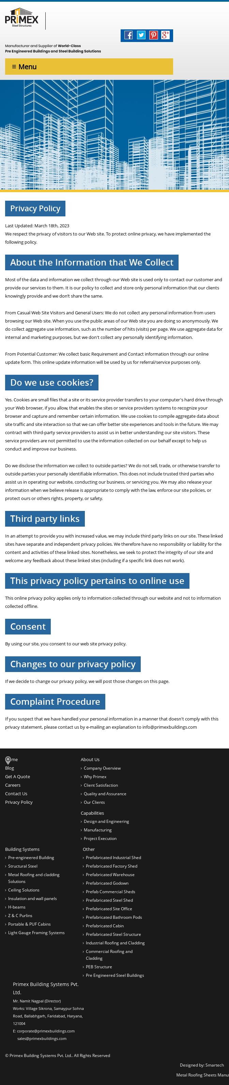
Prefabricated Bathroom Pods (114, 917)
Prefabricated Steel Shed (109, 900)
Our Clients (94, 802)
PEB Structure (99, 967)
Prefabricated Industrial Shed (113, 857)
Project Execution (100, 838)
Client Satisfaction (101, 785)
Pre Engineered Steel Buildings (115, 975)
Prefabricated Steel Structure (113, 934)
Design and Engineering (106, 821)
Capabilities (92, 813)
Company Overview (102, 768)
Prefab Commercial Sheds (110, 892)
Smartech (214, 1065)
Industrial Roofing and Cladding (115, 943)
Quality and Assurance (105, 794)
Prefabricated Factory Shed (111, 866)
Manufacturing (98, 830)
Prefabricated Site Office (109, 909)
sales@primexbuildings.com (41, 1038)
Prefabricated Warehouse (110, 874)
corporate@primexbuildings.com (46, 1030)
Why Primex (95, 777)
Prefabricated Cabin (105, 926)
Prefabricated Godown (107, 883)
